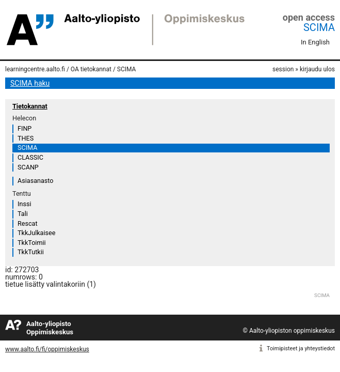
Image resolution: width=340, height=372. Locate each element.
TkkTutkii (31, 252)
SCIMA (319, 27)
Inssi (24, 204)
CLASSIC (30, 157)
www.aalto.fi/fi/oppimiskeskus (47, 349)
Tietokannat (29, 106)
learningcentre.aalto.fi (35, 69)
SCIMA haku (30, 83)
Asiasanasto (35, 180)
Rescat (28, 223)
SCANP (28, 167)
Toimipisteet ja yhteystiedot (301, 348)
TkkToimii (32, 242)
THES (26, 138)
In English (315, 42)
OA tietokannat (91, 69)
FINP (24, 128)
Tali (23, 214)
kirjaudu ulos (317, 69)
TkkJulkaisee (36, 233)
